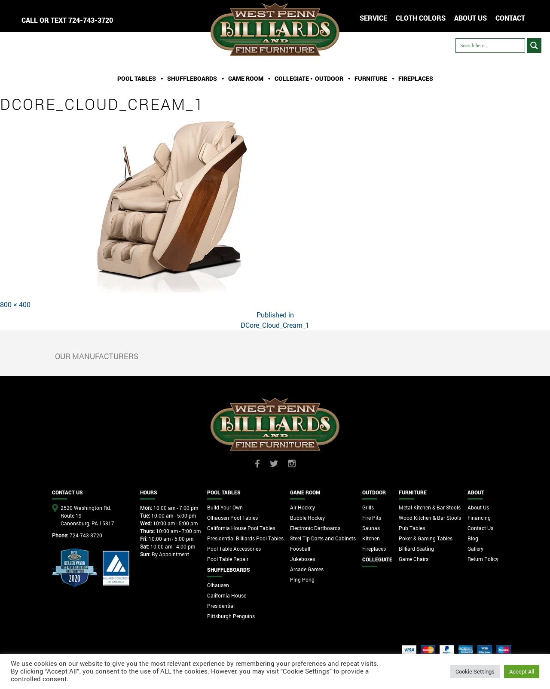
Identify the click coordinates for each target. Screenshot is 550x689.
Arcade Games (307, 569)
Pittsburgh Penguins (231, 616)
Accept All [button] (521, 671)
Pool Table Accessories (234, 548)
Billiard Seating (416, 548)
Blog (473, 538)
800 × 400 (15, 304)
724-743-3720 (90, 19)
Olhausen (218, 585)
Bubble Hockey (307, 517)
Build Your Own (225, 507)
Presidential (221, 605)
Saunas (371, 527)
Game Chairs (413, 558)
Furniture (375, 78)
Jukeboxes (302, 558)
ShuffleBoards (196, 78)
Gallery (475, 548)
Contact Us (480, 527)
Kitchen (371, 538)
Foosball (300, 548)
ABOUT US (470, 17)
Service (373, 17)
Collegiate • (293, 78)
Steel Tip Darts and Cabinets (323, 538)
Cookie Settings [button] (475, 671)
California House (226, 595)
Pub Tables (412, 527)
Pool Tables (141, 78)
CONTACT (510, 17)
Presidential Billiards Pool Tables (245, 538)
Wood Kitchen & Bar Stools (430, 517)
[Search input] (490, 45)
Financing (479, 517)
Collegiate (377, 559)
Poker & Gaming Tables (425, 538)
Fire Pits (371, 517)
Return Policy (483, 558)
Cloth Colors (421, 17)
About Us (478, 507)
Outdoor (333, 78)
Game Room (250, 78)
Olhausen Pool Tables (232, 517)
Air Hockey (302, 507)
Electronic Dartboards (315, 527)
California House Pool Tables (241, 527)
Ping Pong (302, 579)
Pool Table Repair (227, 558)
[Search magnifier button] (534, 45)
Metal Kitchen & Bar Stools (430, 507)
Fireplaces (415, 78)
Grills (368, 507)
